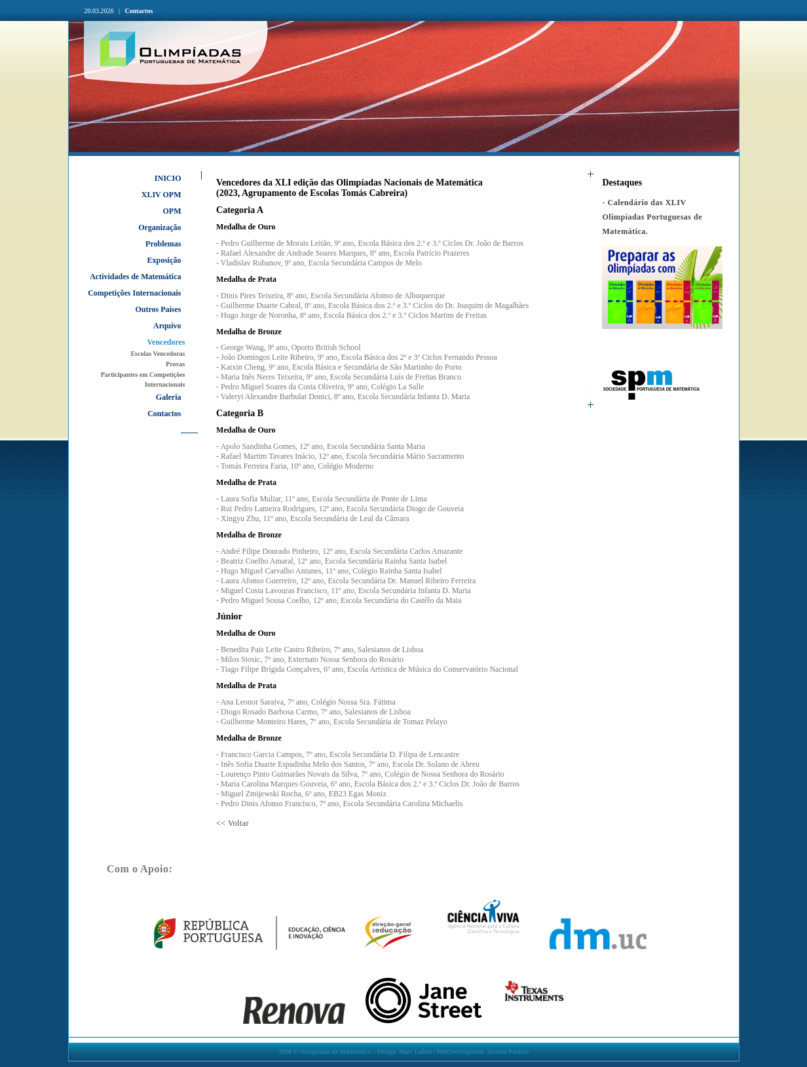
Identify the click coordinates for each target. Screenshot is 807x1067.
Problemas (163, 243)
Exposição (164, 260)
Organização (159, 227)
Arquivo (167, 325)
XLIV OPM (161, 194)
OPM (172, 211)
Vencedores (166, 342)
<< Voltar (232, 823)
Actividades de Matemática (135, 276)
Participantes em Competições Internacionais (143, 379)
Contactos (139, 10)
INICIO (168, 178)
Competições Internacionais (134, 293)
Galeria (168, 397)
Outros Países (158, 309)
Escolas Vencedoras (157, 353)
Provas (175, 364)
